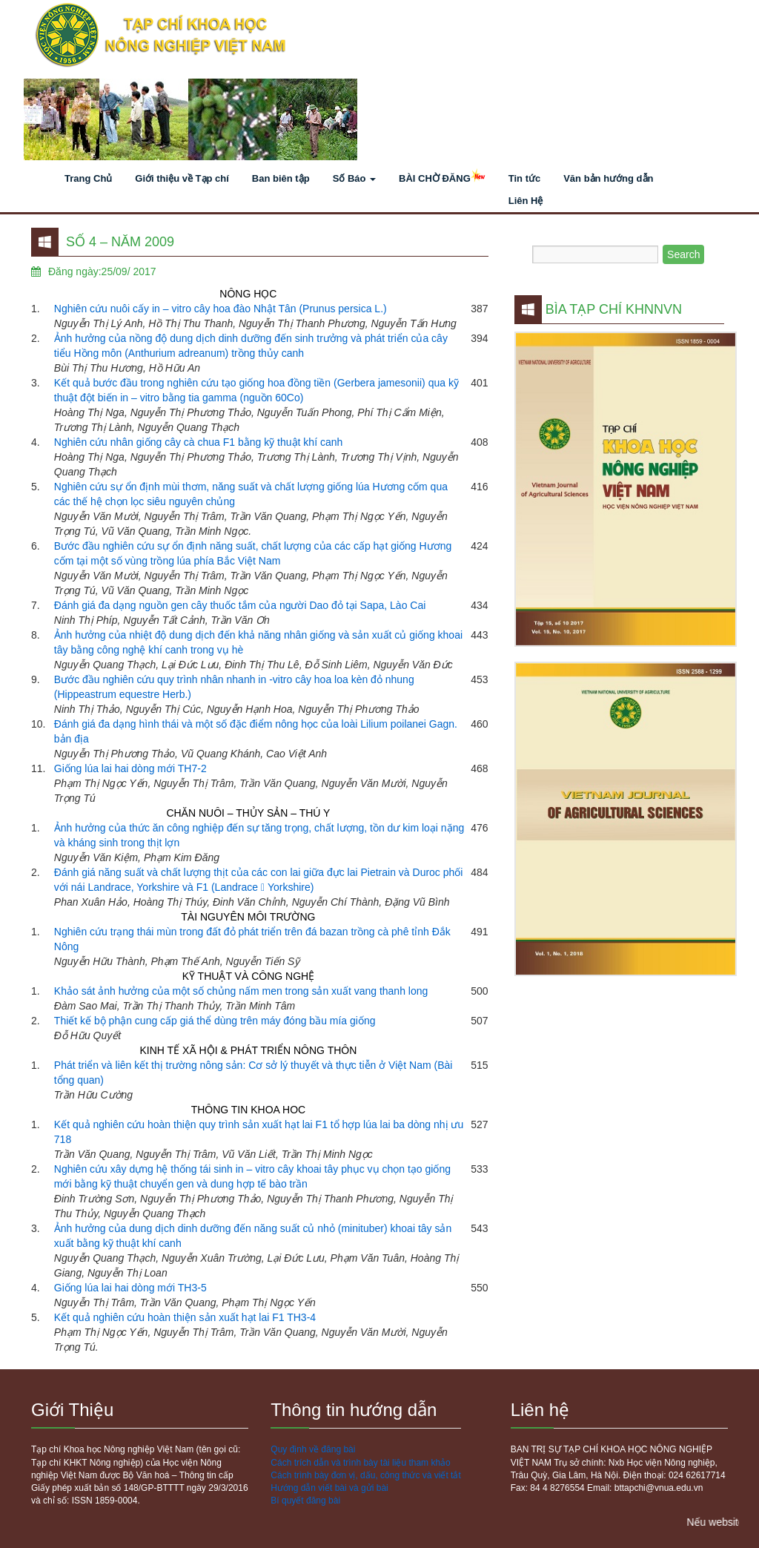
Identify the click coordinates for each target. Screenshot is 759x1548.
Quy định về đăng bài (313, 1449)
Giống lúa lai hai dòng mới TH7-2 (130, 768)
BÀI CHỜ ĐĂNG (442, 179)
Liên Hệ (525, 200)
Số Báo (354, 178)
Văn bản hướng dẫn (608, 178)
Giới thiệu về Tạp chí (182, 178)
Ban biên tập (281, 178)
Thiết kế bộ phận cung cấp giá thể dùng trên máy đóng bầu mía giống (215, 1021)
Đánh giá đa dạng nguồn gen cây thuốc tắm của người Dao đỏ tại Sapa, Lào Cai (240, 605)
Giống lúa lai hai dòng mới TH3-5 (130, 1288)
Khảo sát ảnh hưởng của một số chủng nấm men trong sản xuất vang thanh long (241, 991)
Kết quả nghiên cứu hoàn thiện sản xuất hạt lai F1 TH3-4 (185, 1317)
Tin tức (524, 178)
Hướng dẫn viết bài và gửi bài (329, 1488)
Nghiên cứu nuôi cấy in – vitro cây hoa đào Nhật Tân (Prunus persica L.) (220, 308)
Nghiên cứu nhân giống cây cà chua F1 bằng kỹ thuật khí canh (198, 442)
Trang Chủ (88, 178)
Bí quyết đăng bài (305, 1500)
